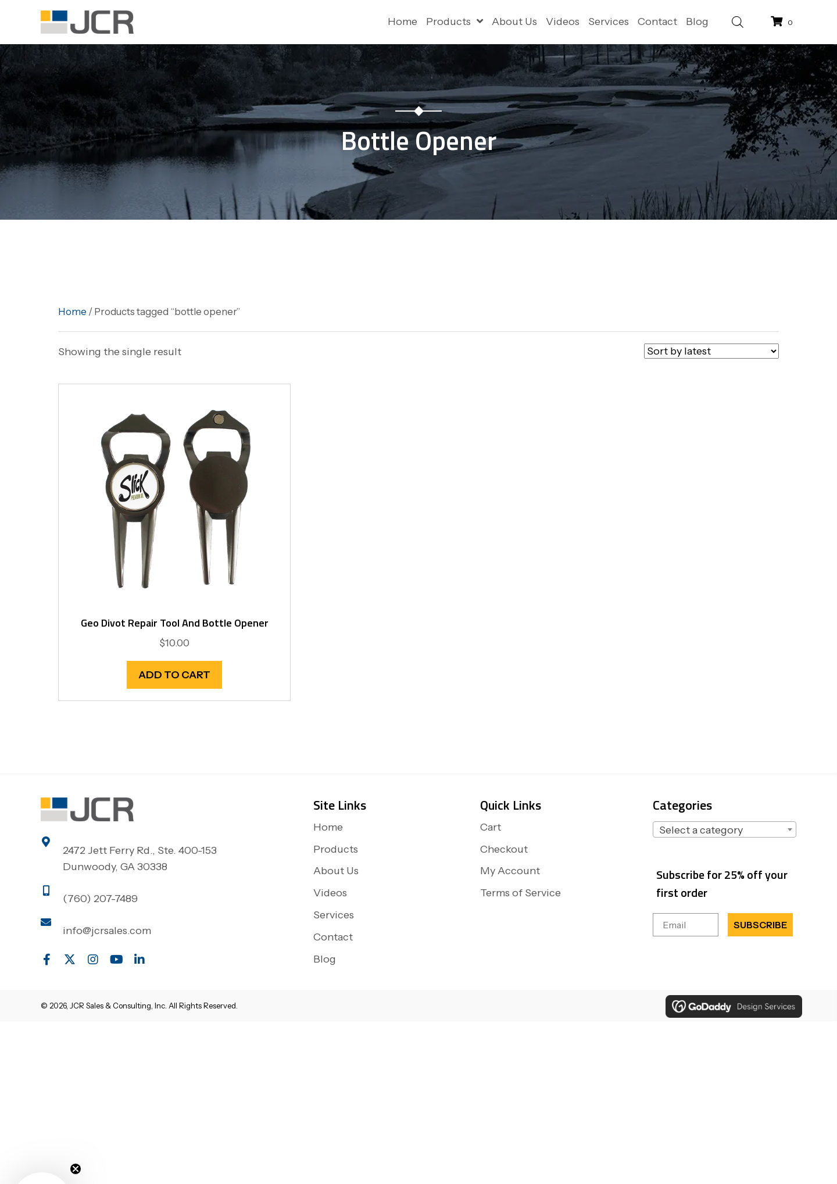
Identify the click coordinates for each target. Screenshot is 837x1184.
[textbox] (724, 830)
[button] (46, 959)
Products (335, 849)
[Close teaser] (75, 1169)
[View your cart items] (783, 21)
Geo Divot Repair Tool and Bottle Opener (175, 623)
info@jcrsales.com (107, 930)
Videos (330, 892)
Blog (324, 959)
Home (72, 311)
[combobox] (724, 829)
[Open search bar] (737, 20)
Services (333, 914)
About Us (336, 870)
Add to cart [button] (174, 674)
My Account (510, 870)
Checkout (504, 849)
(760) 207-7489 (100, 898)
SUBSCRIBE (760, 925)
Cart (490, 827)
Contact (333, 937)
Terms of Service (520, 892)
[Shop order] (711, 351)
